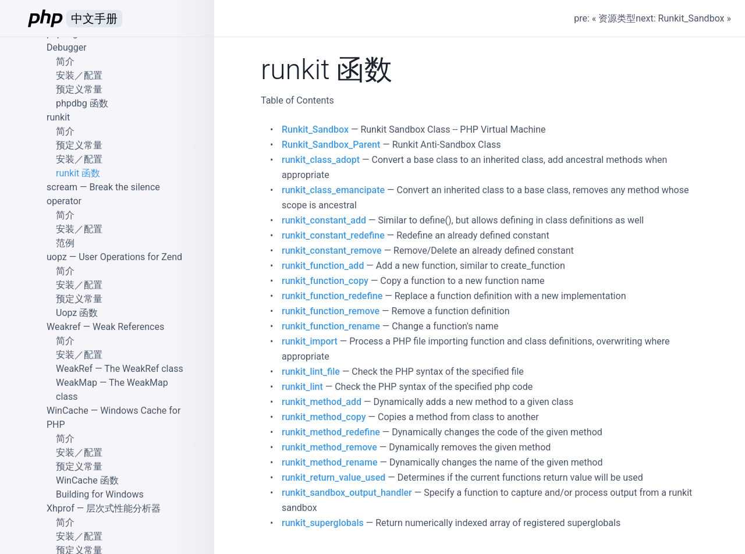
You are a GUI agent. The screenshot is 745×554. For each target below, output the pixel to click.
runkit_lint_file (311, 371)
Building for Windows (100, 494)
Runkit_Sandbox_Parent (331, 144)
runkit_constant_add (324, 220)
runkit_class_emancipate (333, 190)
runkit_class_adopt (321, 159)
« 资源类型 (614, 18)
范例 (65, 242)
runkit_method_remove (329, 447)
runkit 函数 (78, 173)
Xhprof (60, 508)
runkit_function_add (323, 265)
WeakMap (76, 382)
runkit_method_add (321, 401)
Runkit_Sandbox (315, 129)
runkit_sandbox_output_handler (347, 492)
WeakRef (74, 368)
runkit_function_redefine (332, 295)
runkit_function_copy (325, 280)
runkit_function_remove (330, 311)
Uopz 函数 (77, 312)
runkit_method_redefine (331, 432)
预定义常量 (79, 89)
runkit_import (310, 341)
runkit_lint (302, 386)
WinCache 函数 (87, 480)
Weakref (64, 326)
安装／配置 (79, 75)
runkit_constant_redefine (333, 235)
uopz (57, 256)
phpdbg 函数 (82, 103)
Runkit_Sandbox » (694, 18)
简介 (65, 61)
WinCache (67, 410)
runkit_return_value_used (333, 477)
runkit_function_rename (331, 326)
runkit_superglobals (323, 522)
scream (62, 187)
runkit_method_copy (324, 416)
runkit (58, 117)
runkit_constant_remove (332, 250)
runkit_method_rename (329, 462)
